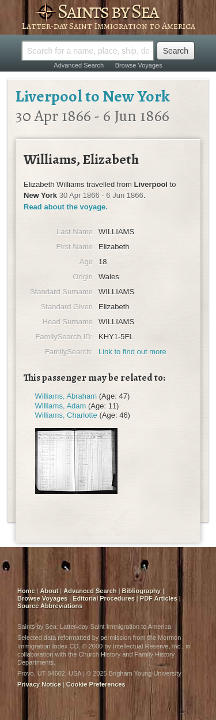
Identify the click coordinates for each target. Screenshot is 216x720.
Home (26, 590)
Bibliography (141, 590)
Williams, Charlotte (66, 415)
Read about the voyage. (66, 206)
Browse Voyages (138, 65)
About (49, 590)
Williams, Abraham (66, 396)
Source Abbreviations (49, 605)
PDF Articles (158, 598)
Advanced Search (79, 65)
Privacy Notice (39, 684)
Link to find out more (132, 351)
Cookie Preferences (96, 684)
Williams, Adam (60, 406)
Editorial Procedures (104, 598)
